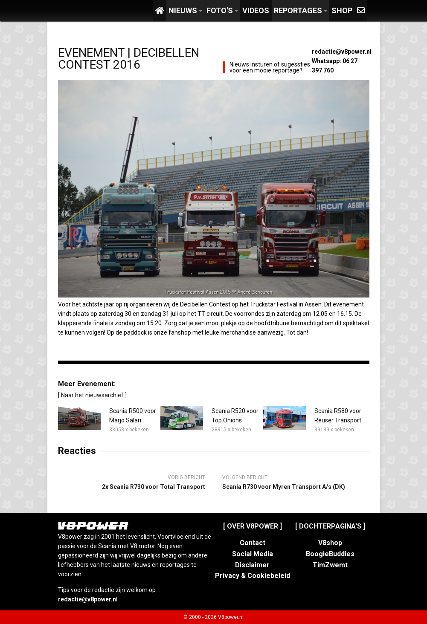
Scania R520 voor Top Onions (235, 415)
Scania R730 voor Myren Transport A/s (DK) (283, 486)
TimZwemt (330, 565)
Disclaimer (252, 565)
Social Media (252, 554)
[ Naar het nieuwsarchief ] (92, 395)
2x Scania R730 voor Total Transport (153, 486)
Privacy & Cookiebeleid (252, 576)
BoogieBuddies (330, 554)
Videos (255, 10)
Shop (341, 10)
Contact (252, 543)
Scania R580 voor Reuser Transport (337, 415)
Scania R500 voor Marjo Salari (132, 415)
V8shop (330, 543)
